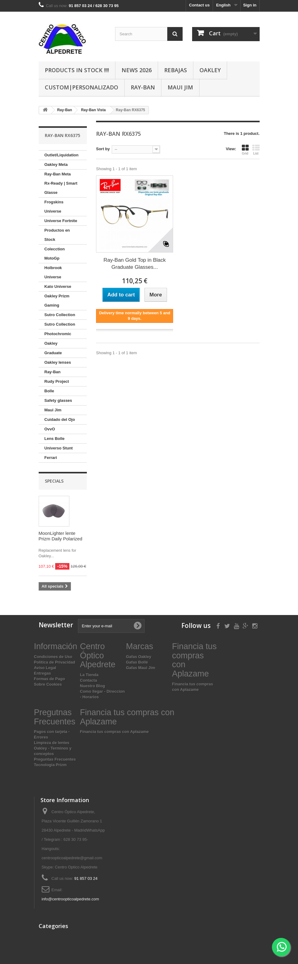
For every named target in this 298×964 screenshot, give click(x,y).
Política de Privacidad (54, 662)
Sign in (249, 5)
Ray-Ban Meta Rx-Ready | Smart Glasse (61, 183)
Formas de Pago (49, 678)
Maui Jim (180, 87)
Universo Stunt (59, 448)
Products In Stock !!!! (77, 70)
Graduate (53, 353)
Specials (54, 481)
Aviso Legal (45, 667)
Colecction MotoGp (55, 254)
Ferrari (51, 457)
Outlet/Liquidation (62, 155)
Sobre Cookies (48, 684)
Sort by (103, 149)
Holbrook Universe (53, 272)
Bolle (49, 391)
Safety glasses (58, 400)
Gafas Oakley (138, 656)
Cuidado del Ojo (60, 419)
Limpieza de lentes (52, 742)
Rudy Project (57, 381)
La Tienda (89, 674)
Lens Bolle (55, 438)
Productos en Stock (57, 235)
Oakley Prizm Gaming (57, 301)
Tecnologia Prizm (50, 764)
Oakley (210, 70)
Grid (245, 149)
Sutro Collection (60, 314)
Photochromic (58, 333)
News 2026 (137, 70)
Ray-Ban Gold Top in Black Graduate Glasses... (134, 263)
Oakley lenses (58, 362)
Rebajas (175, 70)
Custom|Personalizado (81, 87)
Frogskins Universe (54, 207)
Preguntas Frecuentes (55, 759)
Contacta (88, 680)
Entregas (42, 673)
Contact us (199, 5)
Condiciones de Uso (53, 656)
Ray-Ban (143, 87)
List (256, 149)
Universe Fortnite (61, 220)
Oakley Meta (56, 164)
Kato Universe (58, 286)
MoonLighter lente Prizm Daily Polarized (61, 536)
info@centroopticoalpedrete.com (70, 899)
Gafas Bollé (137, 662)
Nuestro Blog (92, 686)
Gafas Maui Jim (140, 667)
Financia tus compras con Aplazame (114, 731)
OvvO (50, 429)
